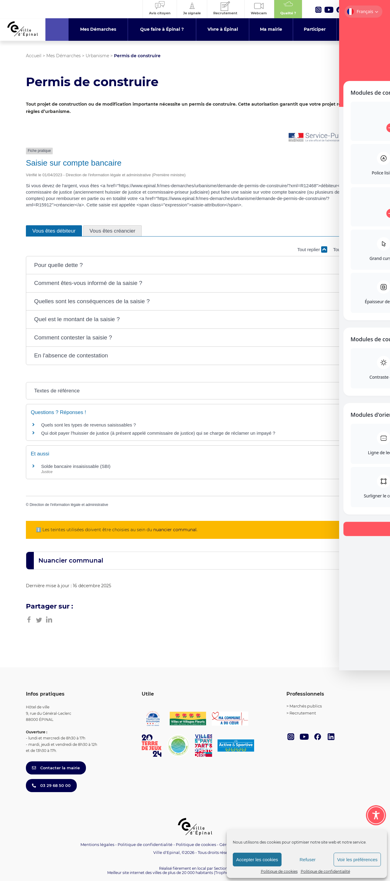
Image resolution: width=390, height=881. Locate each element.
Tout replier (312, 249)
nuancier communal (175, 529)
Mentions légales (97, 844)
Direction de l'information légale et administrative (69, 505)
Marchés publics (305, 706)
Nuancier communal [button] (70, 560)
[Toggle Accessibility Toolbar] (376, 815)
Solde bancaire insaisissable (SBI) (76, 466)
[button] (195, 265)
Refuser (308, 859)
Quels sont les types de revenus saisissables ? (88, 424)
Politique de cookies (279, 871)
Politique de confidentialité (325, 871)
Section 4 (222, 868)
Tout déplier (348, 249)
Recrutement (302, 713)
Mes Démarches (63, 55)
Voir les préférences (357, 859)
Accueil (33, 55)
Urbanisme (97, 55)
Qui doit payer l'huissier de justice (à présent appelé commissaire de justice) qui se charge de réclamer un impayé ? (158, 433)
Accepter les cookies (257, 859)
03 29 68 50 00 (51, 785)
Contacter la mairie (56, 767)
